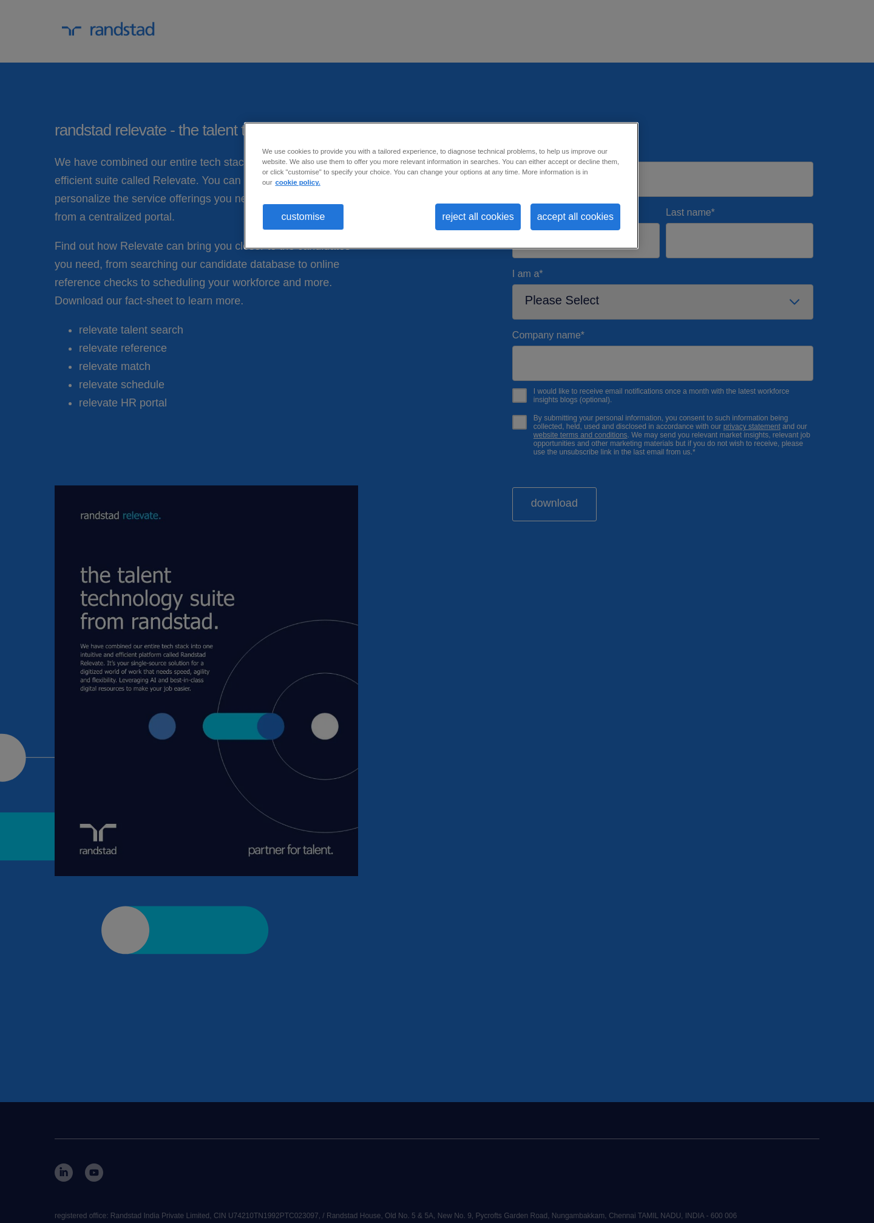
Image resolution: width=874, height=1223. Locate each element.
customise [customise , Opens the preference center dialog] (303, 216)
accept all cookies (575, 216)
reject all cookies (477, 216)
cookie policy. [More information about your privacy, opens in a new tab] (297, 182)
